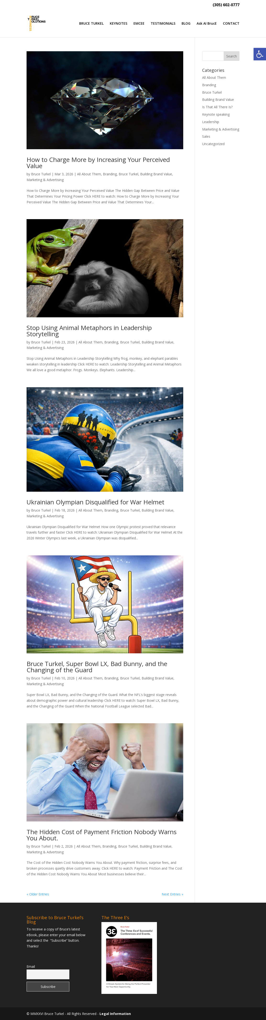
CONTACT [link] (231, 24)
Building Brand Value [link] (156, 174)
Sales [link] (206, 136)
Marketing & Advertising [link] (45, 179)
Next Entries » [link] (172, 894)
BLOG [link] (186, 24)
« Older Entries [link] (38, 894)
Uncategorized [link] (213, 144)
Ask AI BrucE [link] (207, 24)
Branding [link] (110, 174)
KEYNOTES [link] (118, 24)
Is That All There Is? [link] (217, 107)
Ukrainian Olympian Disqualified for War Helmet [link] (95, 502)
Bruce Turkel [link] (41, 174)
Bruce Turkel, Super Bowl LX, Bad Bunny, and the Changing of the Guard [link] (97, 666)
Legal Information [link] (115, 1013)
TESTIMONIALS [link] (163, 24)
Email (31, 966)
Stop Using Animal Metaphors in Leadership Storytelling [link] (89, 330)
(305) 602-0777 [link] (226, 5)
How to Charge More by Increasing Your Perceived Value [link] (98, 162)
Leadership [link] (210, 122)
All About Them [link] (89, 174)
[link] (260, 54)
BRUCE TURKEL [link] (91, 24)
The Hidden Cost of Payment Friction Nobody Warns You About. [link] (102, 834)
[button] (231, 56)
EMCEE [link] (138, 24)
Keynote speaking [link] (216, 114)
